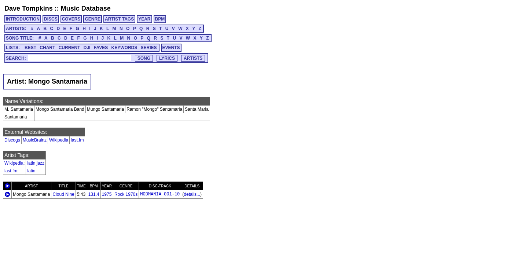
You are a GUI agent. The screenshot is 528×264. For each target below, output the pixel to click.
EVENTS (171, 47)
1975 (107, 194)
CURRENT (69, 47)
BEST (30, 47)
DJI (87, 47)
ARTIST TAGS (119, 19)
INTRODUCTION (23, 19)
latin (31, 170)
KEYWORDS (124, 47)
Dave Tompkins (28, 8)
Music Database (86, 8)
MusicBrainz (35, 140)
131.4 (93, 194)
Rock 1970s (126, 194)
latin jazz (35, 163)
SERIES (149, 47)
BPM (160, 19)
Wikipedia (58, 140)
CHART (47, 47)
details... (192, 194)
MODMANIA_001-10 (160, 194)
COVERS (71, 19)
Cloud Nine (63, 194)
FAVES (101, 47)
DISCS (51, 19)
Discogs (12, 140)
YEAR (144, 19)
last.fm (77, 140)
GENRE (92, 19)
